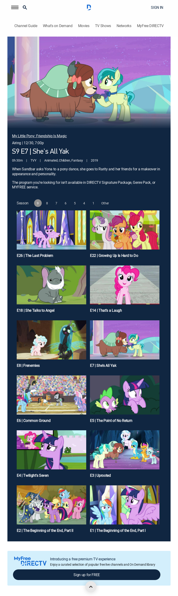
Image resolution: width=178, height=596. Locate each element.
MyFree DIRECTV (150, 25)
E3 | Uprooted (100, 475)
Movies (83, 25)
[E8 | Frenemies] (51, 346)
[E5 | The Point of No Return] (124, 401)
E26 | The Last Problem (35, 255)
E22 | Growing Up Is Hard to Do (114, 255)
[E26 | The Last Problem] (51, 236)
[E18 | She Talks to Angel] (51, 291)
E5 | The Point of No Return (111, 420)
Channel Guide (25, 25)
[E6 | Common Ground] (51, 401)
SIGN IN (157, 7)
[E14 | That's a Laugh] (124, 291)
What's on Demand (58, 25)
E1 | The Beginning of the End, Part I (118, 530)
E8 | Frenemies (28, 365)
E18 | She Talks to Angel (35, 310)
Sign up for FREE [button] (86, 574)
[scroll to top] (90, 587)
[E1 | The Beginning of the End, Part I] (124, 511)
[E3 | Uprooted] (124, 456)
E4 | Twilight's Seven (32, 475)
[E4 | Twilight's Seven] (51, 456)
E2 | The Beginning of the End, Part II (45, 530)
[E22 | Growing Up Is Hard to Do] (124, 236)
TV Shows (103, 25)
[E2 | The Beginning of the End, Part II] (51, 511)
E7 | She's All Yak (103, 365)
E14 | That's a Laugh (106, 310)
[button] (15, 7)
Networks (124, 25)
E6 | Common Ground (33, 420)
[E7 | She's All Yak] (124, 346)
